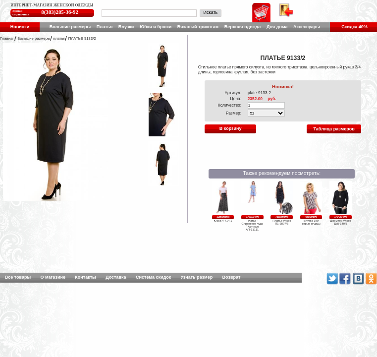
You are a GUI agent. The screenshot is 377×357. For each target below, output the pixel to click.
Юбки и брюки (155, 26)
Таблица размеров (334, 128)
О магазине (53, 277)
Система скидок (153, 277)
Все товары (18, 277)
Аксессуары (306, 26)
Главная (7, 38)
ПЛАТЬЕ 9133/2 (82, 38)
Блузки (126, 26)
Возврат (231, 277)
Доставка (116, 277)
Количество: (229, 105)
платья (59, 38)
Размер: (233, 113)
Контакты (85, 277)
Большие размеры (70, 26)
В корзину (230, 128)
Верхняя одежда (242, 26)
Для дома (277, 26)
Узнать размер (197, 277)
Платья (104, 26)
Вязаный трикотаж (197, 26)
